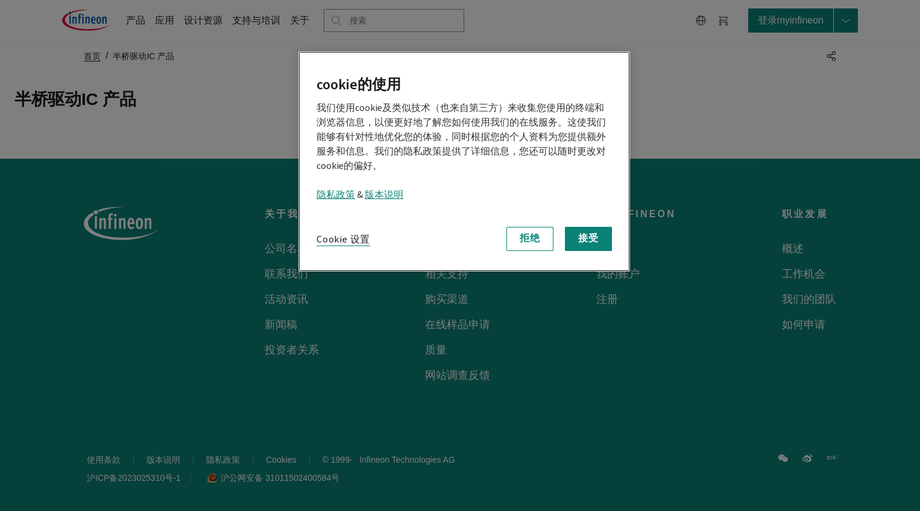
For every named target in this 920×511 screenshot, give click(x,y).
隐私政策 (336, 195)
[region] (464, 161)
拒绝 (530, 238)
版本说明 (384, 195)
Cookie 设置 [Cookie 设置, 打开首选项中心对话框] (343, 239)
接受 (588, 238)
